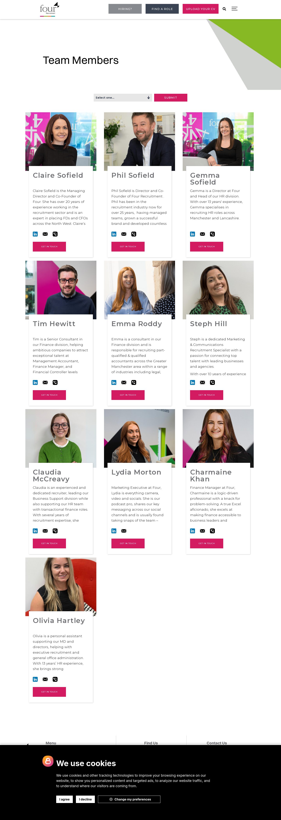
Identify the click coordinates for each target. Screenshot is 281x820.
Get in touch (49, 246)
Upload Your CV (200, 9)
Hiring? (125, 9)
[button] (234, 9)
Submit (170, 97)
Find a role (162, 9)
